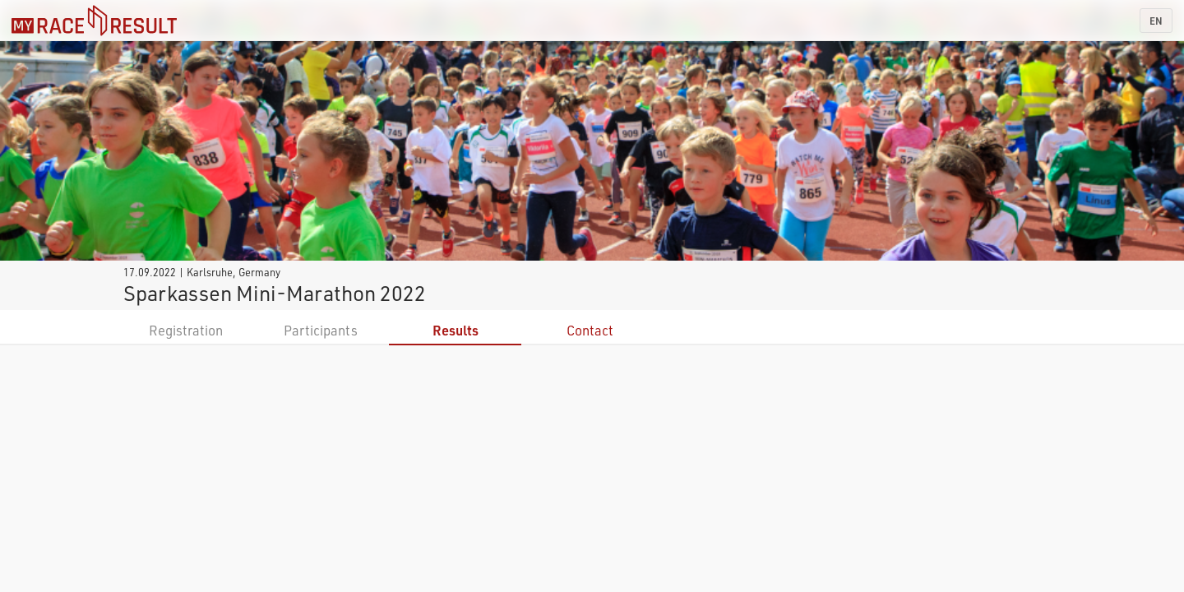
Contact (590, 330)
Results (455, 330)
